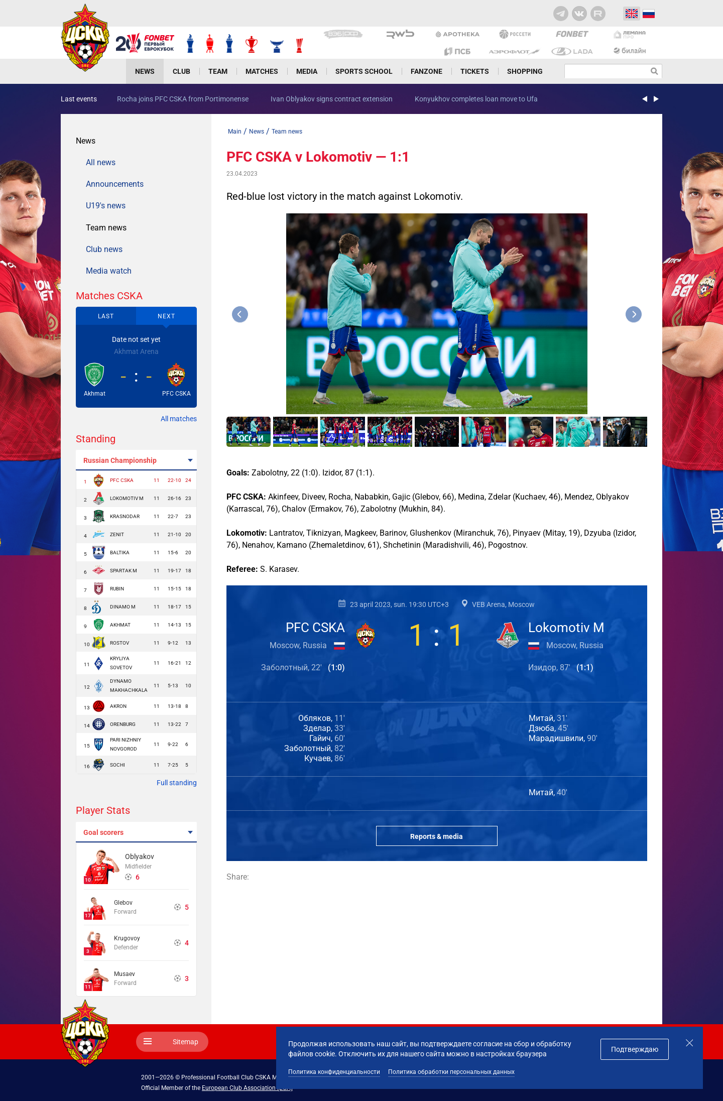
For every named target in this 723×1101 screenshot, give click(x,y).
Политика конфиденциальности (334, 1071)
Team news (106, 227)
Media (306, 71)
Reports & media (436, 836)
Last (106, 316)
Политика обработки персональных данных (451, 1071)
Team (217, 71)
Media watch (109, 271)
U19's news (106, 205)
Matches (262, 71)
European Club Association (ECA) (247, 1087)
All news (100, 162)
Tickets (474, 71)
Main (235, 131)
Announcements (115, 184)
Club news (104, 249)
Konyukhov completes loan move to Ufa (476, 99)
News (145, 71)
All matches (179, 419)
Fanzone (426, 71)
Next (166, 316)
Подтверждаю (634, 1049)
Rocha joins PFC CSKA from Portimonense (183, 99)
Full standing (177, 783)
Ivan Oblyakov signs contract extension (332, 99)
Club (181, 71)
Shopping (525, 71)
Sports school (364, 71)
